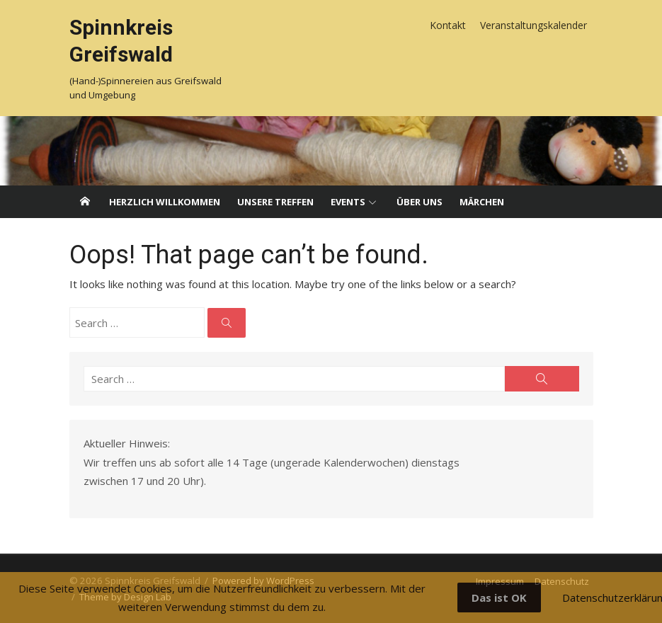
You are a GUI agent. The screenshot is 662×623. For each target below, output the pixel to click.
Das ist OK (499, 597)
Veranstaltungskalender (533, 25)
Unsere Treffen (275, 201)
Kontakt (448, 25)
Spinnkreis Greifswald (121, 41)
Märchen (482, 201)
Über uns (419, 201)
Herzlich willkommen (164, 201)
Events (348, 201)
